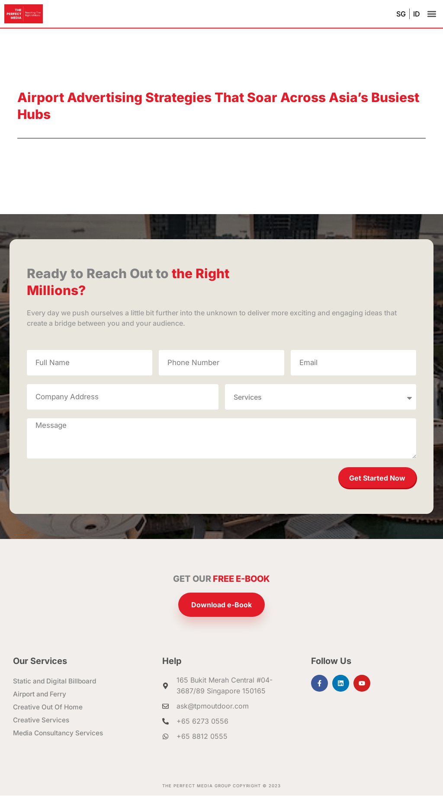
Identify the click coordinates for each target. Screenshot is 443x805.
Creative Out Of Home (48, 716)
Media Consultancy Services (60, 742)
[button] (431, 14)
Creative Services (41, 729)
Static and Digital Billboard (56, 690)
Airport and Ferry (40, 703)
